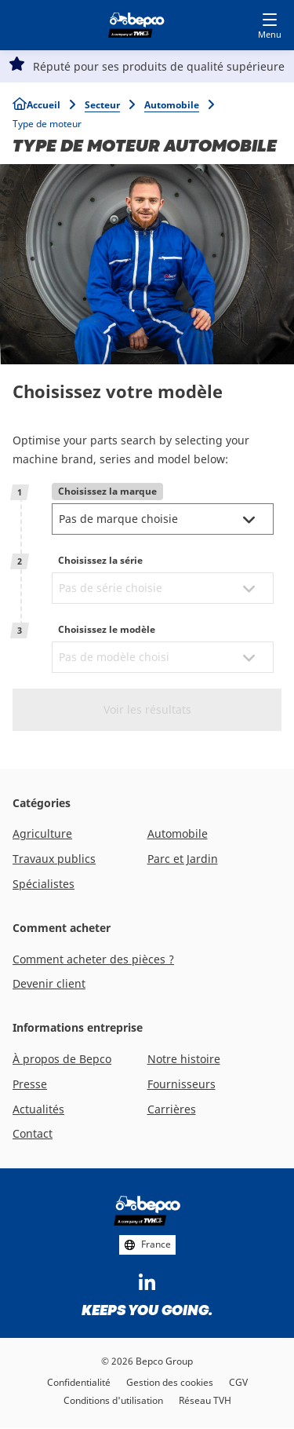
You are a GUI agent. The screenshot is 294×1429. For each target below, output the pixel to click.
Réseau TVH (205, 1400)
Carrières (171, 1109)
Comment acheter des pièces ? (93, 959)
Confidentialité (79, 1382)
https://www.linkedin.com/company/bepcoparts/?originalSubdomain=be (147, 1283)
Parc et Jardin (182, 858)
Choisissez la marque (107, 491)
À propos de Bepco (62, 1058)
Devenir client (49, 983)
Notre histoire (183, 1058)
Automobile (171, 104)
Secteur (102, 104)
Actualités (38, 1109)
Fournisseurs (181, 1083)
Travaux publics (54, 858)
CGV (238, 1382)
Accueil (43, 104)
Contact (33, 1133)
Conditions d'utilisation (113, 1400)
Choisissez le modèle (106, 629)
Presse (30, 1083)
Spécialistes (43, 883)
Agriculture (42, 833)
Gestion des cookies (169, 1382)
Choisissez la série (100, 560)
